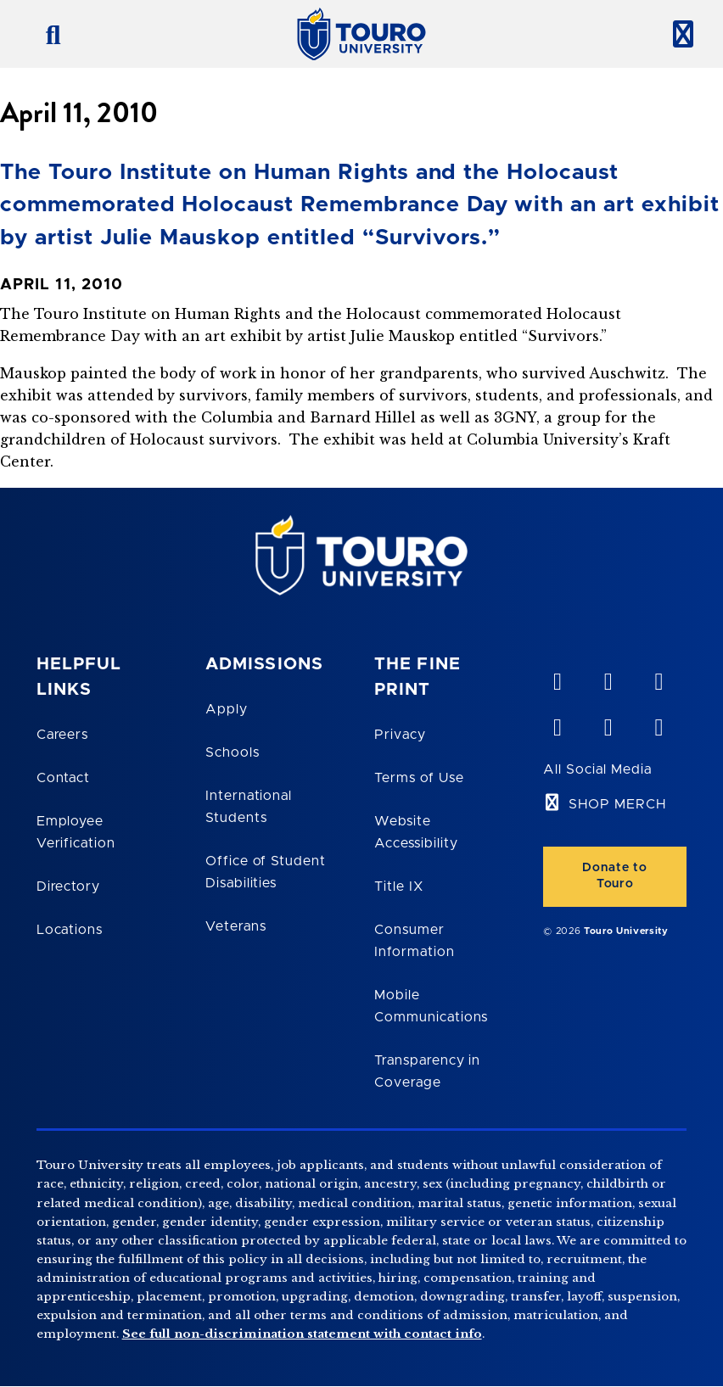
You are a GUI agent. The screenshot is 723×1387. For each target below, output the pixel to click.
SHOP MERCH (617, 804)
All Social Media (597, 769)
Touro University (626, 931)
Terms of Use (419, 778)
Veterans (235, 926)
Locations (70, 930)
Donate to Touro (614, 876)
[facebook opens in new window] (556, 723)
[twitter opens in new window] (607, 723)
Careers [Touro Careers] (62, 734)
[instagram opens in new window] (658, 723)
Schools (232, 752)
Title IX (398, 886)
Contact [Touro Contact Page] (63, 778)
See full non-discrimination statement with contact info (302, 1334)
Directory (68, 886)
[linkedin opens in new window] (658, 677)
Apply (226, 709)
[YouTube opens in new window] (607, 677)
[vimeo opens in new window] (556, 677)
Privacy (400, 734)
